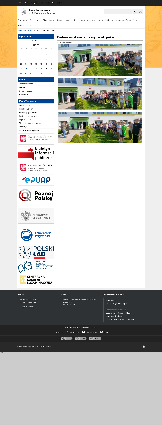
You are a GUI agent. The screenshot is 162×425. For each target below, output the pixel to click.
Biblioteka (79, 20)
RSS (20, 3)
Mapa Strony (24, 177)
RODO (29, 25)
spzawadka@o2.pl (32, 374)
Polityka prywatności (28, 184)
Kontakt (21, 25)
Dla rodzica (48, 20)
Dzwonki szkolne (26, 163)
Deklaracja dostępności (31, 3)
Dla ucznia (35, 20)
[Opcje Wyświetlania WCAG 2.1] (140, 11)
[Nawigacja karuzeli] (30, 96)
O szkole (22, 20)
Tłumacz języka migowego (30, 195)
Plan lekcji (23, 159)
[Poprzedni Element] (27, 96)
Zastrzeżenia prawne (28, 188)
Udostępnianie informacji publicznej (119, 385)
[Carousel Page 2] (40, 96)
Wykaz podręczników (28, 156)
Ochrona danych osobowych (116, 376)
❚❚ (21, 96)
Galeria (91, 20)
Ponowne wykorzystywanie (116, 382)
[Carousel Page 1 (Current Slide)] (38, 96)
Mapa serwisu (45, 3)
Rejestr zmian (25, 191)
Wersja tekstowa (57, 3)
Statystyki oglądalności (114, 388)
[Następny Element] (33, 96)
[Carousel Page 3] (43, 96)
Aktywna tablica (105, 20)
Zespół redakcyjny (27, 379)
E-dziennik (23, 166)
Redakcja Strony (26, 181)
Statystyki (23, 199)
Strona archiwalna (64, 20)
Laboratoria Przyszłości (126, 20)
